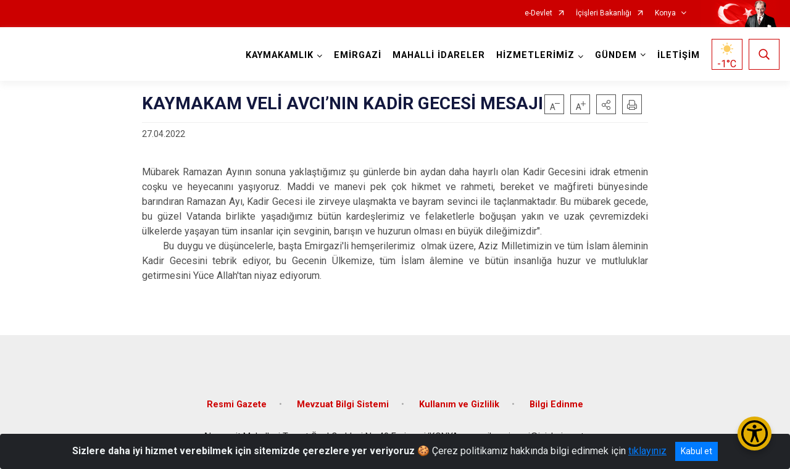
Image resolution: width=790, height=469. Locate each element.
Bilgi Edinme (556, 404)
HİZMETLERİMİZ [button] (535, 55)
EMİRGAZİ (357, 55)
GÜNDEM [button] (616, 55)
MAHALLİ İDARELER (439, 55)
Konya (665, 13)
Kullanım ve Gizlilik (459, 404)
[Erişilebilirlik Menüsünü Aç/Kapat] (754, 433)
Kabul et (696, 451)
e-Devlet (538, 13)
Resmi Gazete (237, 404)
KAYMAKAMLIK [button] (280, 55)
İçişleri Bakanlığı (603, 13)
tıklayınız (647, 451)
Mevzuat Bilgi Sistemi (343, 404)
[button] (606, 104)
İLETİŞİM (678, 55)
